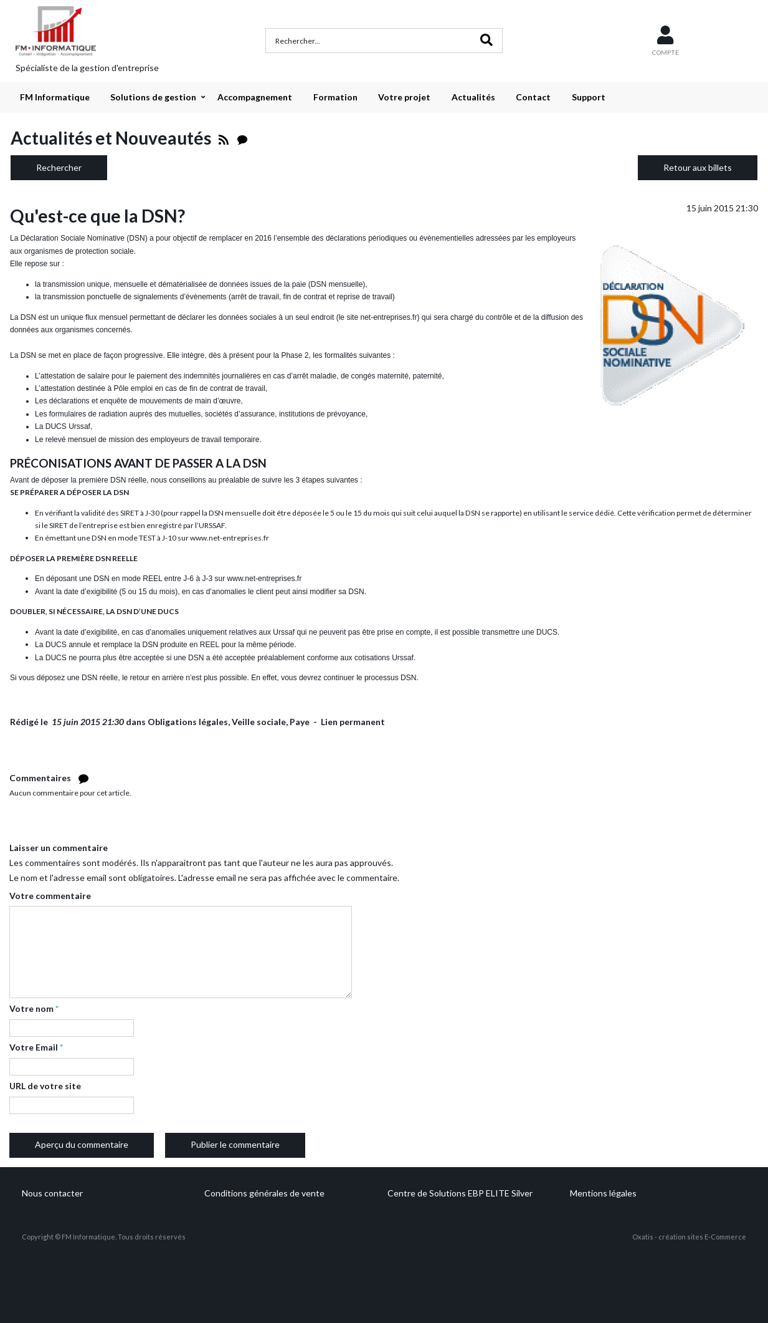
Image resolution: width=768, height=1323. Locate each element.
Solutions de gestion (153, 97)
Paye (300, 721)
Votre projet (404, 97)
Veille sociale (259, 721)
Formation (335, 97)
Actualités (473, 97)
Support (588, 97)
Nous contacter (52, 1193)
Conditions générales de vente (264, 1193)
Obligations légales (188, 721)
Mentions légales (603, 1193)
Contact (533, 97)
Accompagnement (254, 97)
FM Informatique (55, 97)
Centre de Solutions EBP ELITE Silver (460, 1193)
